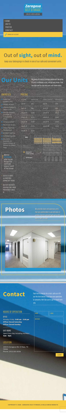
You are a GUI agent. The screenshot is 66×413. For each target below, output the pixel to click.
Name (36, 317)
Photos (9, 27)
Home (8, 21)
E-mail (52, 317)
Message (37, 323)
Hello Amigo (47, 408)
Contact (9, 30)
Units (8, 24)
